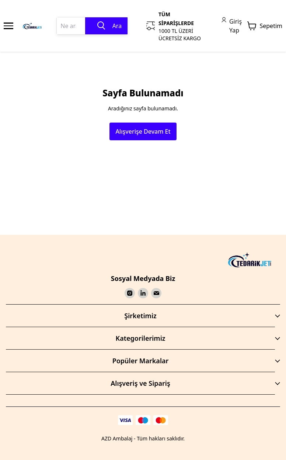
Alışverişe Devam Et (142, 131)
